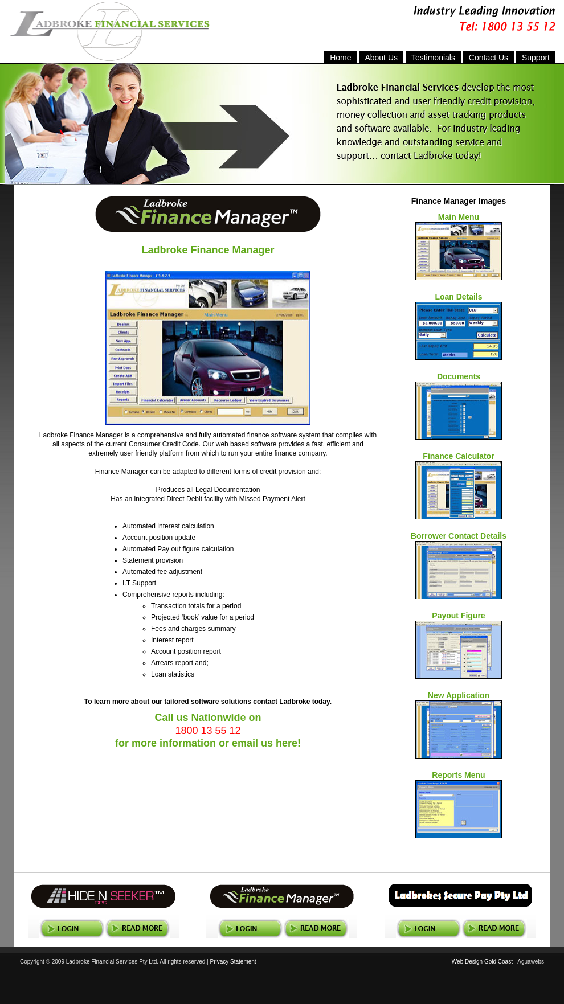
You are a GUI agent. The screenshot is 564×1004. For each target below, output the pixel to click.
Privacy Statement (233, 961)
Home (340, 57)
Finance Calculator (458, 456)
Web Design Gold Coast (482, 961)
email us (252, 743)
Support (536, 57)
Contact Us (488, 57)
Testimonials (433, 57)
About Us (381, 57)
